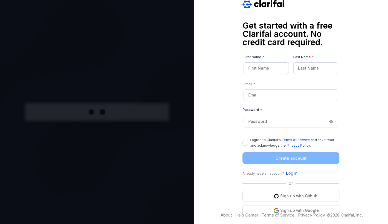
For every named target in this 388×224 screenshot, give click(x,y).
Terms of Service (296, 140)
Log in (291, 173)
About (226, 215)
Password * (252, 110)
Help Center (246, 215)
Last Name (303, 57)
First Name (254, 57)
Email (249, 84)
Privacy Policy (298, 145)
